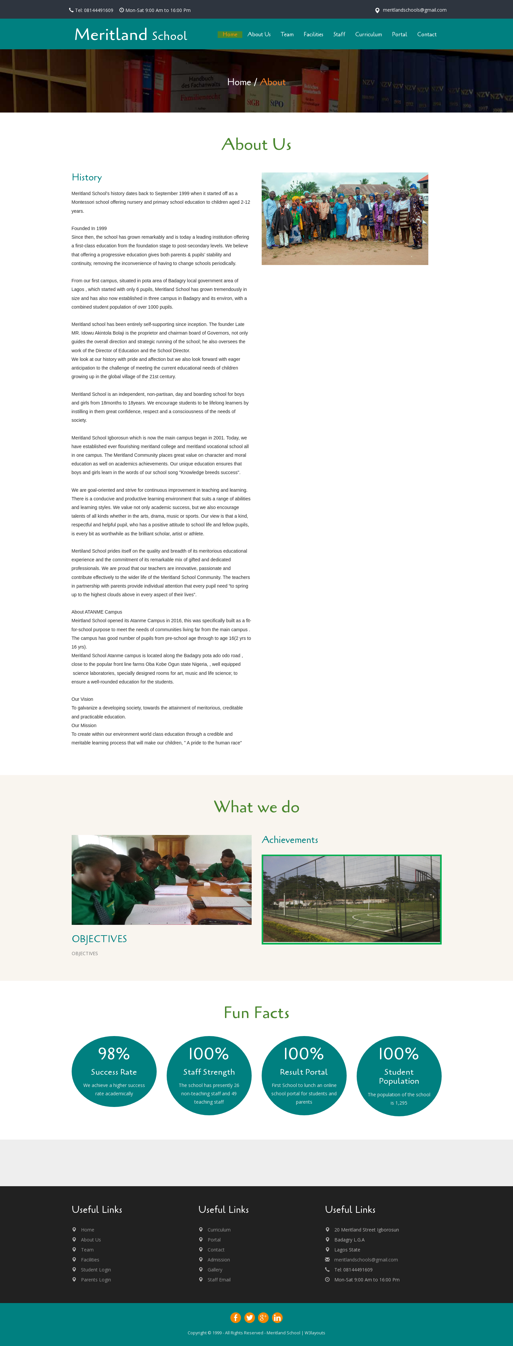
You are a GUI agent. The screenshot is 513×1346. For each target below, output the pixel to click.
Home (239, 82)
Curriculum (219, 1229)
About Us (91, 1239)
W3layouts (315, 1333)
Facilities (90, 1259)
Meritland (130, 35)
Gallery (215, 1269)
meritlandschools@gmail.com (366, 1259)
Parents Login (96, 1279)
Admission (219, 1259)
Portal (214, 1239)
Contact (216, 1249)
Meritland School (283, 1333)
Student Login (96, 1269)
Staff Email (219, 1279)
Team (87, 1249)
